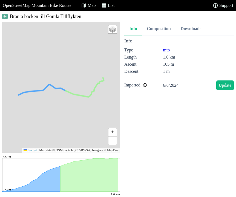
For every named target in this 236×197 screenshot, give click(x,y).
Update (225, 85)
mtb (166, 50)
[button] (112, 29)
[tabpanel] (179, 65)
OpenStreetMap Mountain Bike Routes (37, 5)
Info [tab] (133, 28)
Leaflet (30, 150)
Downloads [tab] (191, 28)
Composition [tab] (159, 28)
